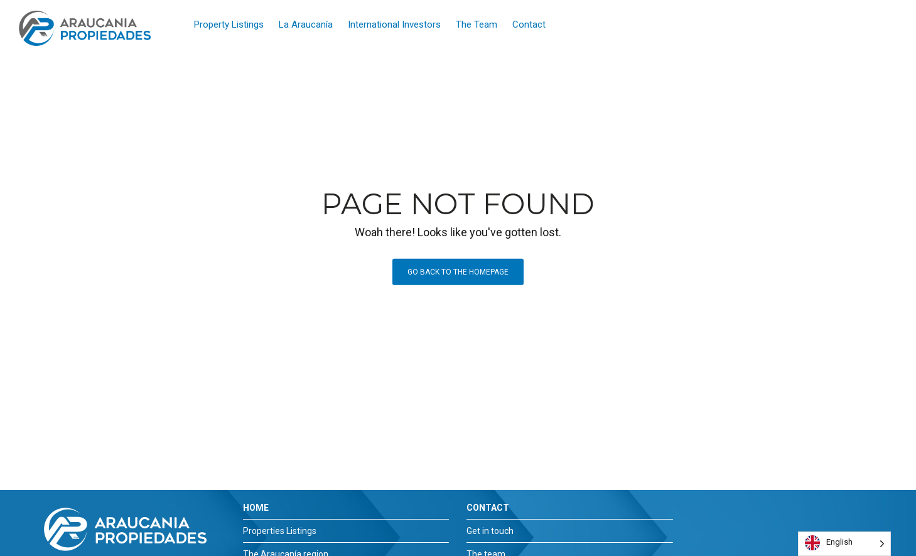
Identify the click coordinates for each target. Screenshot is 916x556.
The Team (476, 24)
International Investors (394, 24)
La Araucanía (306, 24)
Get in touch (490, 531)
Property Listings (229, 24)
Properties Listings (279, 531)
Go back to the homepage (458, 272)
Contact (529, 24)
